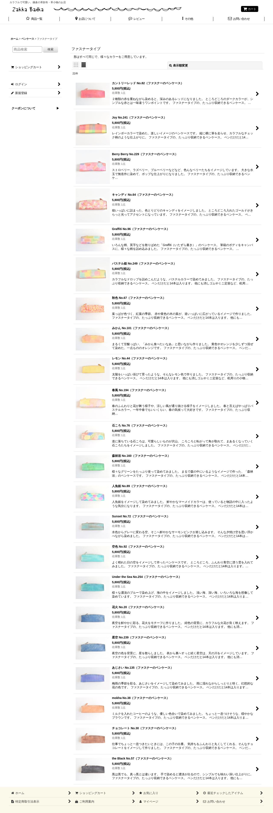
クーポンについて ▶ (34, 108)
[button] (85, 19)
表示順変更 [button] (178, 65)
